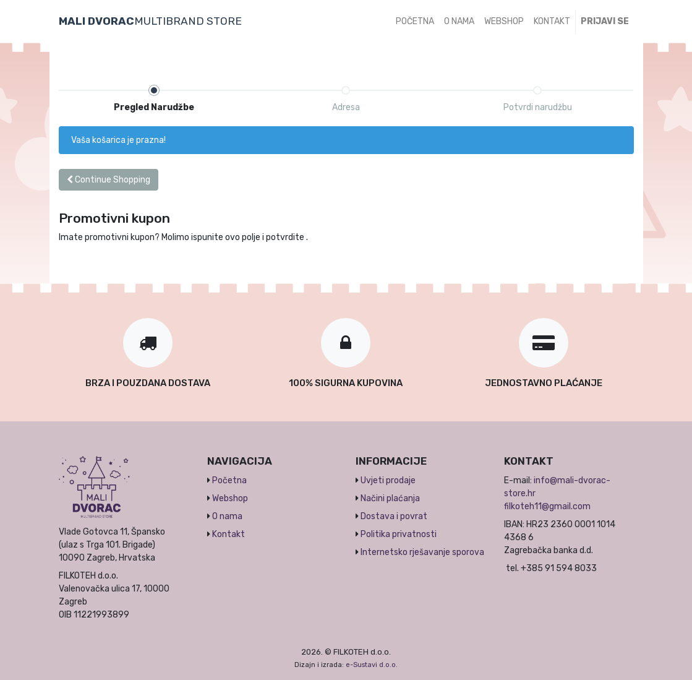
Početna (229, 480)
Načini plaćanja (390, 498)
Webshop (230, 498)
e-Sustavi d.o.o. (372, 665)
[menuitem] (415, 21)
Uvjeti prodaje (388, 480)
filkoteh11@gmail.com (547, 506)
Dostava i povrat (394, 516)
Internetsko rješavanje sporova (422, 552)
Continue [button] (108, 179)
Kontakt (228, 534)
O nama (227, 516)
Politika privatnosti (399, 534)
